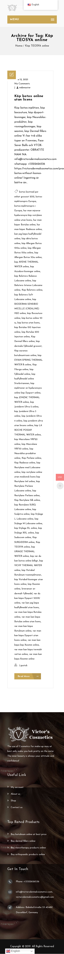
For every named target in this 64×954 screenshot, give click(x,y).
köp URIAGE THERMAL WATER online (24, 551)
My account (17, 787)
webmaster (25, 87)
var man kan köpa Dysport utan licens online (27, 635)
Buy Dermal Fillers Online (23, 841)
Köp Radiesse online (24, 463)
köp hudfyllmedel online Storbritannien (24, 379)
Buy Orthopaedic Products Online (28, 854)
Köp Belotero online (32, 290)
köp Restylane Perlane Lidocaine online (27, 486)
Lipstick (23, 665)
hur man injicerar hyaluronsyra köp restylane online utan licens (28, 215)
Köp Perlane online (31, 458)
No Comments (22, 83)
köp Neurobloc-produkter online (25, 453)
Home (18, 46)
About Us (15, 794)
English (13, 951)
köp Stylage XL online (25, 528)
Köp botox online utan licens (28, 97)
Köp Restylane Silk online (27, 500)
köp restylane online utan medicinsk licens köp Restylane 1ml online (28, 477)
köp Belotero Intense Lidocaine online (28, 285)
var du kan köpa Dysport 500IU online (27, 598)
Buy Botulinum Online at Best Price (28, 834)
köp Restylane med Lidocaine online (27, 467)
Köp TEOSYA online (37, 46)
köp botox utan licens (28, 323)
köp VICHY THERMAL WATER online (28, 565)
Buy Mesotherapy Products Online (28, 848)
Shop (13, 801)
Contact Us (17, 807)
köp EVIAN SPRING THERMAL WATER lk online (28, 360)
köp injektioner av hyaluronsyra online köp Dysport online (28, 388)
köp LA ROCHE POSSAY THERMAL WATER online (28, 430)
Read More (28, 676)
